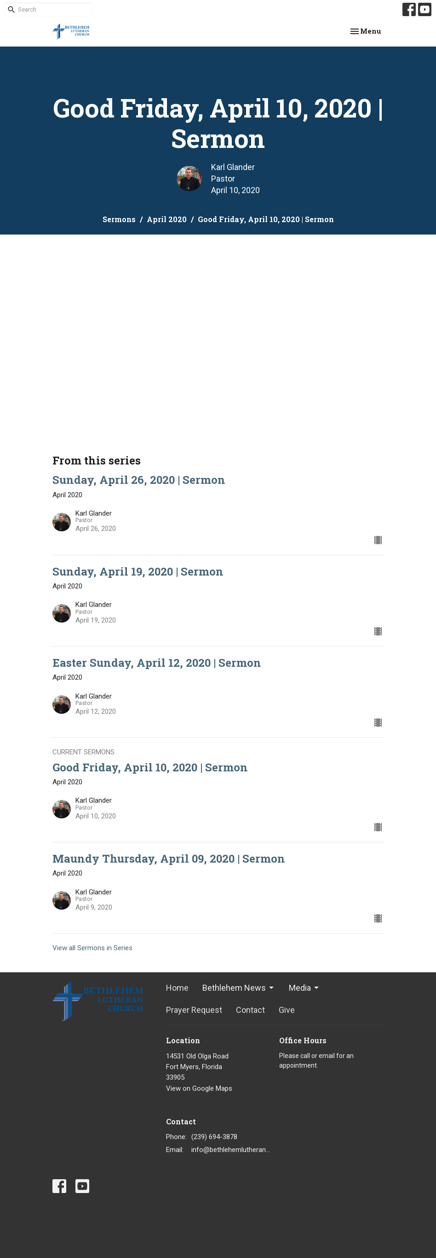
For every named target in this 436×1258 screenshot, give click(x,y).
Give (287, 1010)
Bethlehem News (238, 988)
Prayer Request (194, 1010)
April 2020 (167, 219)
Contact (250, 1010)
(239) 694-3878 (214, 1137)
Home (177, 988)
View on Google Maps (199, 1088)
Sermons (119, 219)
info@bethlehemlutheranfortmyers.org (230, 1150)
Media (304, 988)
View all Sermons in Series (92, 948)
